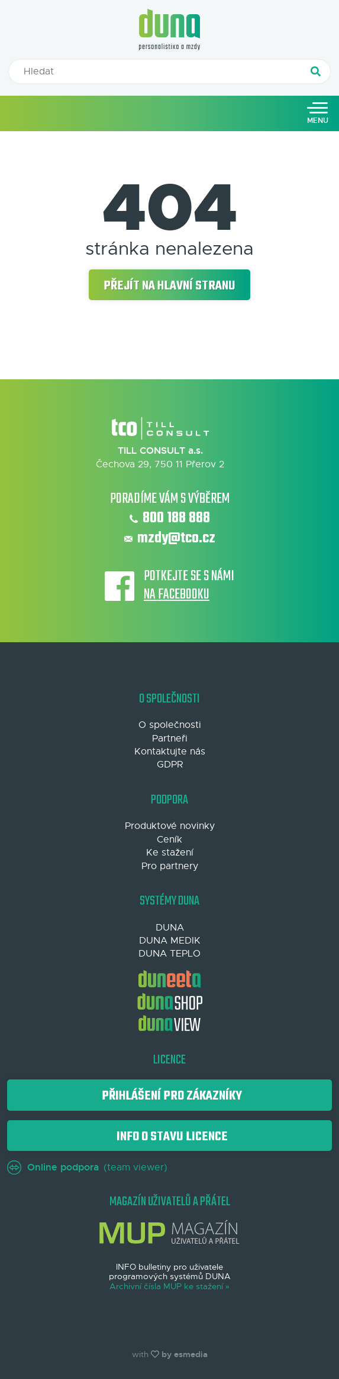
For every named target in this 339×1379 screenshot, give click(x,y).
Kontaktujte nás (169, 751)
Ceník (169, 839)
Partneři (170, 738)
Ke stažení (169, 852)
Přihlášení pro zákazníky (169, 1096)
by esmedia (185, 1354)
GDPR (170, 764)
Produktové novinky (170, 826)
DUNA (170, 928)
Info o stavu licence (170, 1137)
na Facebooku (176, 595)
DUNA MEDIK (170, 941)
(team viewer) (87, 1167)
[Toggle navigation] (318, 113)
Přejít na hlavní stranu (169, 286)
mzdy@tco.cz (169, 539)
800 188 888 (170, 519)
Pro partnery (169, 866)
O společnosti (169, 725)
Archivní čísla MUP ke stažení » (169, 1287)
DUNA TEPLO (169, 954)
